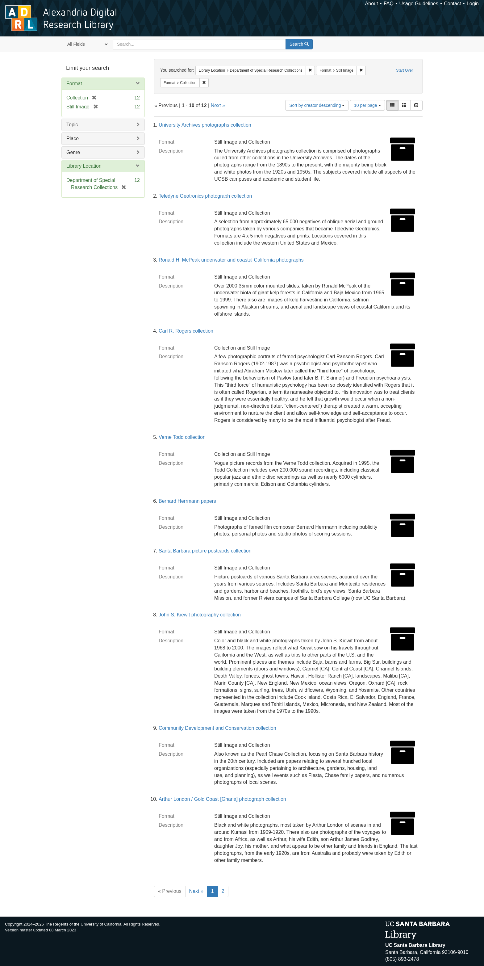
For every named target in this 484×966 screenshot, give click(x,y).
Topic (72, 124)
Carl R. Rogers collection (186, 331)
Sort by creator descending (316, 105)
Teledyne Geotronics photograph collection (205, 196)
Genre (73, 152)
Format (74, 83)
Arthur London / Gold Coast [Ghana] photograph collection (222, 799)
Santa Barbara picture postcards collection (205, 550)
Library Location (84, 166)
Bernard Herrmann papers (187, 501)
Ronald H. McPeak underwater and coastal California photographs (231, 259)
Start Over (404, 70)
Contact (452, 3)
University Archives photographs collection (205, 125)
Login (473, 3)
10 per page (367, 105)
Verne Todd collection (182, 437)
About (371, 3)
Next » (218, 105)
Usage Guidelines (418, 3)
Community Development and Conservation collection (217, 728)
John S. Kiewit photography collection (200, 614)
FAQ (389, 3)
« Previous (170, 891)
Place (72, 138)
